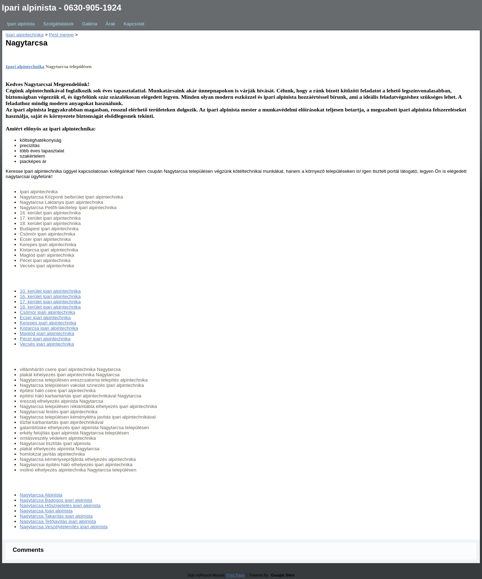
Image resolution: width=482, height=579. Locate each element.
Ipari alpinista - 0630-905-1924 (61, 7)
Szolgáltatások (58, 23)
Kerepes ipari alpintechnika (48, 322)
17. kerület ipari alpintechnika (50, 301)
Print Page (236, 575)
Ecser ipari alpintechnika (45, 317)
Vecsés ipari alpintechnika (47, 344)
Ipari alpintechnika (24, 34)
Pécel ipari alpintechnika (45, 338)
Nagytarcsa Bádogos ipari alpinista (56, 500)
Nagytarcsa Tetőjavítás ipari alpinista (58, 521)
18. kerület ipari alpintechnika (50, 307)
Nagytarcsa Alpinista (41, 495)
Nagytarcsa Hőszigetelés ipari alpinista (60, 505)
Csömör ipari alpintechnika (47, 312)
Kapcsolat (133, 23)
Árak (110, 23)
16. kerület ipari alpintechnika (50, 296)
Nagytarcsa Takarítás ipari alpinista (56, 516)
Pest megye (61, 34)
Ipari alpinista (21, 23)
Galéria (89, 23)
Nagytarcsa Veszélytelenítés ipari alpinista (64, 526)
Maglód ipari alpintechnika (47, 333)
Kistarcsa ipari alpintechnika (49, 328)
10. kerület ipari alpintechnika (50, 291)
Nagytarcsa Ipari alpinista (46, 510)
